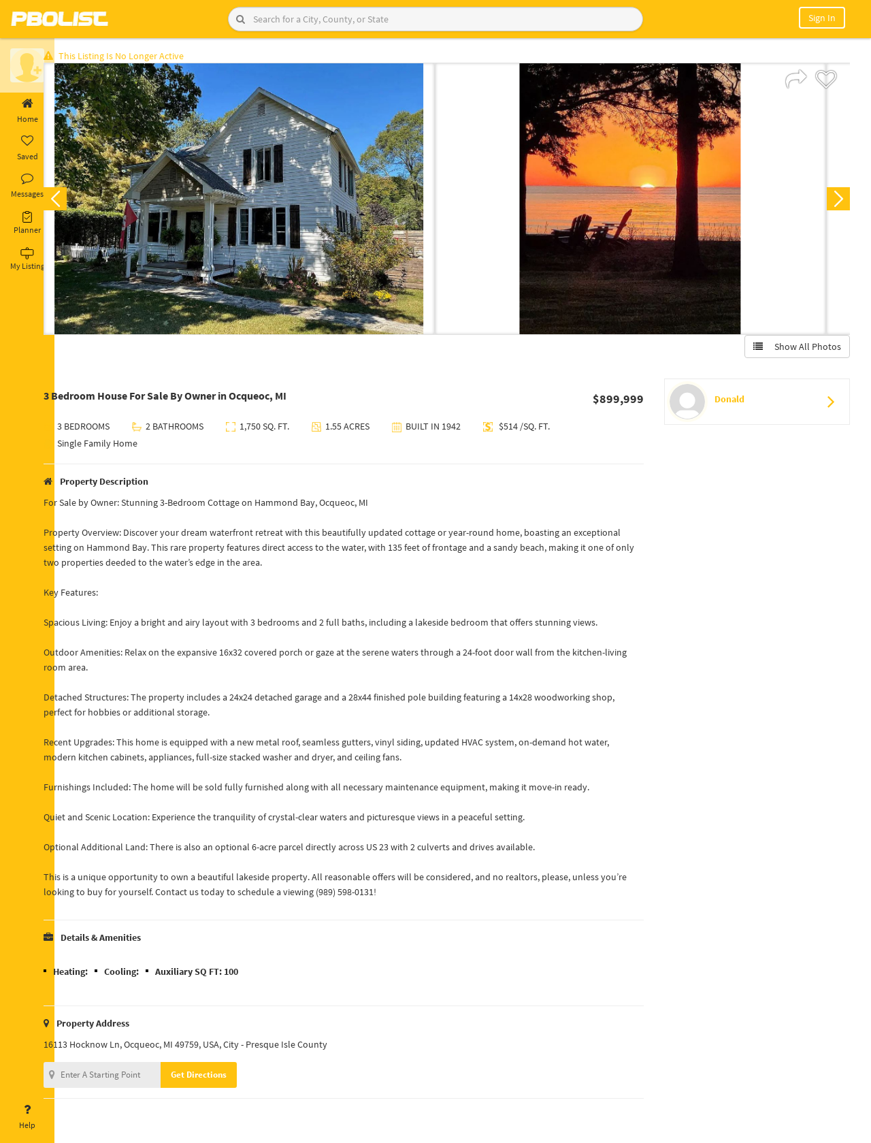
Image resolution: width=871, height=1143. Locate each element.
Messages (27, 186)
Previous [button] (76, 201)
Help (27, 1117)
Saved (27, 148)
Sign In (822, 18)
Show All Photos (794, 349)
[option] (260, 201)
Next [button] (835, 201)
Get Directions (220, 1077)
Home (27, 111)
